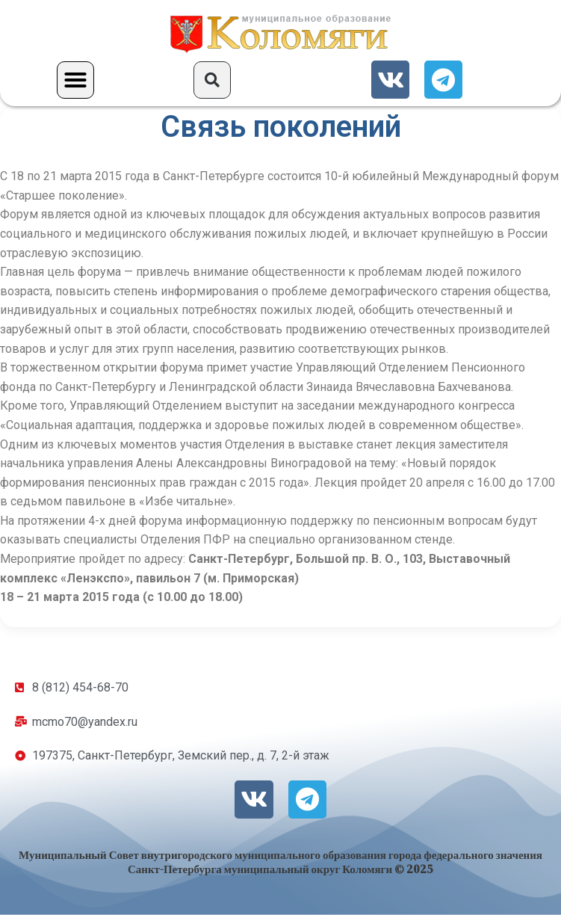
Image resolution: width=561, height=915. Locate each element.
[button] (75, 80)
